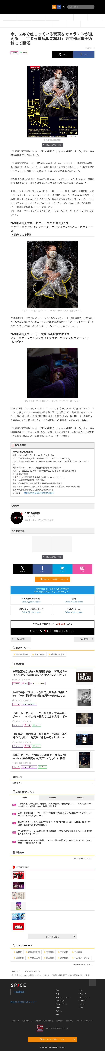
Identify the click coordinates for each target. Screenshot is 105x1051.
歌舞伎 (18, 952)
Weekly (52, 798)
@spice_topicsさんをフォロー (23, 1002)
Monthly (80, 798)
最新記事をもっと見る (83, 858)
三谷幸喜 (77, 952)
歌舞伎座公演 (33, 952)
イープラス (16, 971)
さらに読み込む (60, 937)
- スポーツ (58, 1011)
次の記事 (86, 639)
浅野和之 (19, 958)
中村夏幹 (63, 952)
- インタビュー (83, 997)
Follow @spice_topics (31, 602)
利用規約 (69, 1021)
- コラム (81, 1004)
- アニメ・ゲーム (61, 1004)
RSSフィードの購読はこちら (54, 579)
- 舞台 (57, 994)
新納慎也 (63, 958)
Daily (24, 798)
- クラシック (59, 1001)
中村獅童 (49, 952)
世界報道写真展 (57, 654)
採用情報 (59, 1021)
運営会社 (15, 1021)
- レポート (82, 1001)
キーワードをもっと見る (82, 964)
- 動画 (80, 990)
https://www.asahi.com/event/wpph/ (39, 493)
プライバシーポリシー (84, 1021)
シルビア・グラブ (81, 958)
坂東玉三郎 (34, 958)
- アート (58, 1008)
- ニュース (82, 994)
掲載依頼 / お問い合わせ (44, 1021)
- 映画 (57, 1014)
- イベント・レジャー (62, 997)
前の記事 (18, 639)
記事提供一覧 (27, 1021)
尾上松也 (49, 958)
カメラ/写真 (38, 654)
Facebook (19, 991)
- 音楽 (57, 990)
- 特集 (80, 1008)
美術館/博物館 (21, 654)
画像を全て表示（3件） (52, 145)
